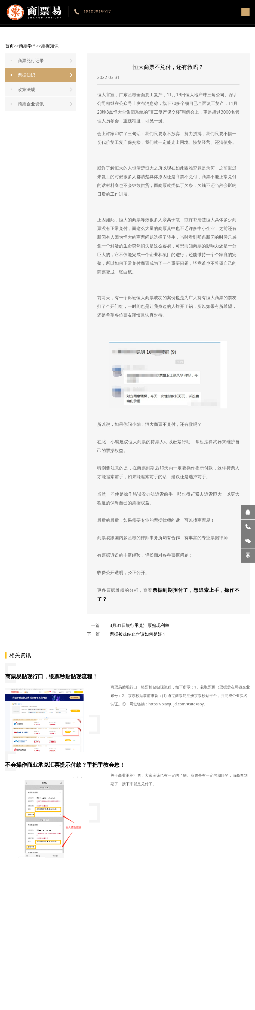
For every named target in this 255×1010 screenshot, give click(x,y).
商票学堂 (27, 46)
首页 (9, 46)
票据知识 (50, 46)
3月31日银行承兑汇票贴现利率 (139, 625)
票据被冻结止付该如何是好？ (138, 634)
